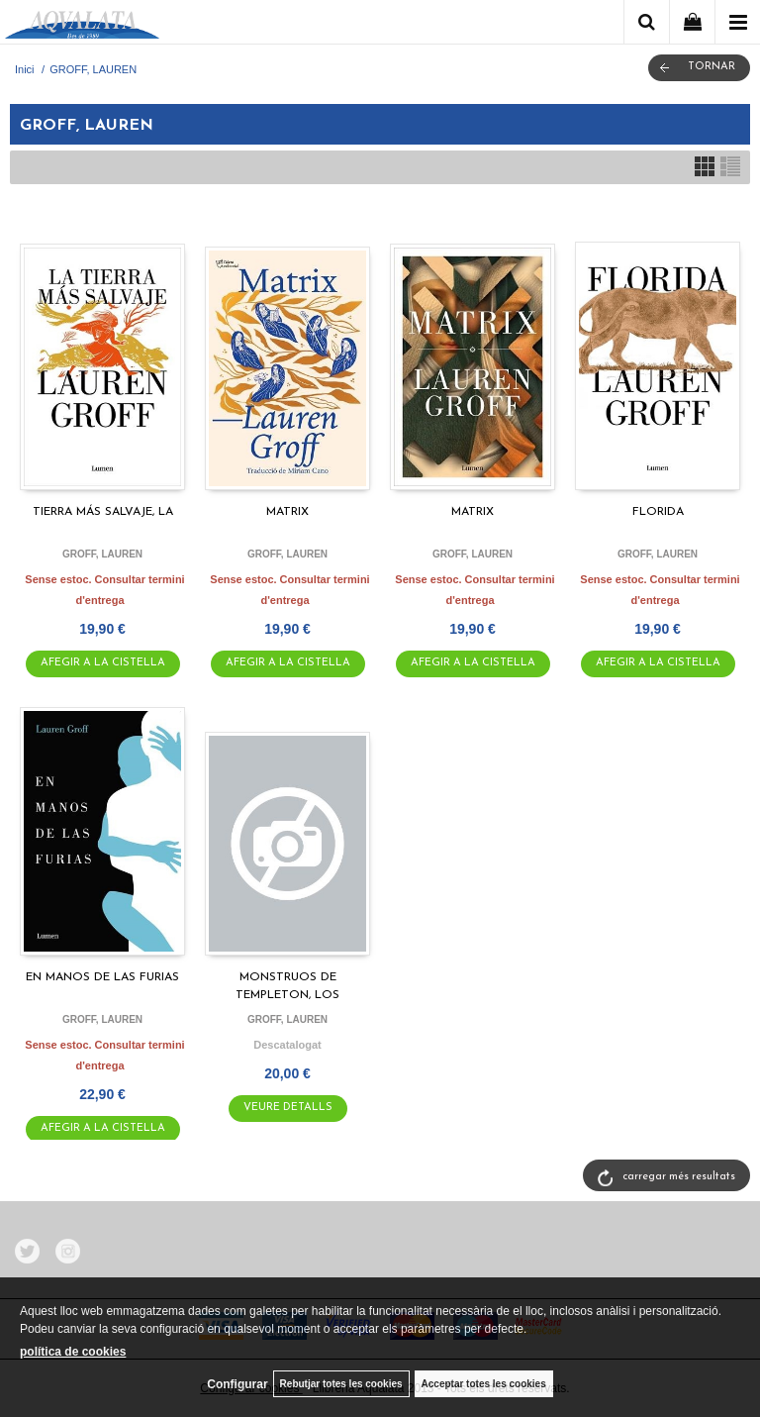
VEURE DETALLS (287, 1107)
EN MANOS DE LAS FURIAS (102, 977)
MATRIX (287, 512)
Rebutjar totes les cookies (341, 1383)
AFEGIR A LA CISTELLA (103, 663)
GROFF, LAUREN (102, 554)
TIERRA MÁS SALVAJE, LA (103, 512)
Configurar (237, 1384)
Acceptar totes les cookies (484, 1383)
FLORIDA (658, 512)
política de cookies (73, 1352)
